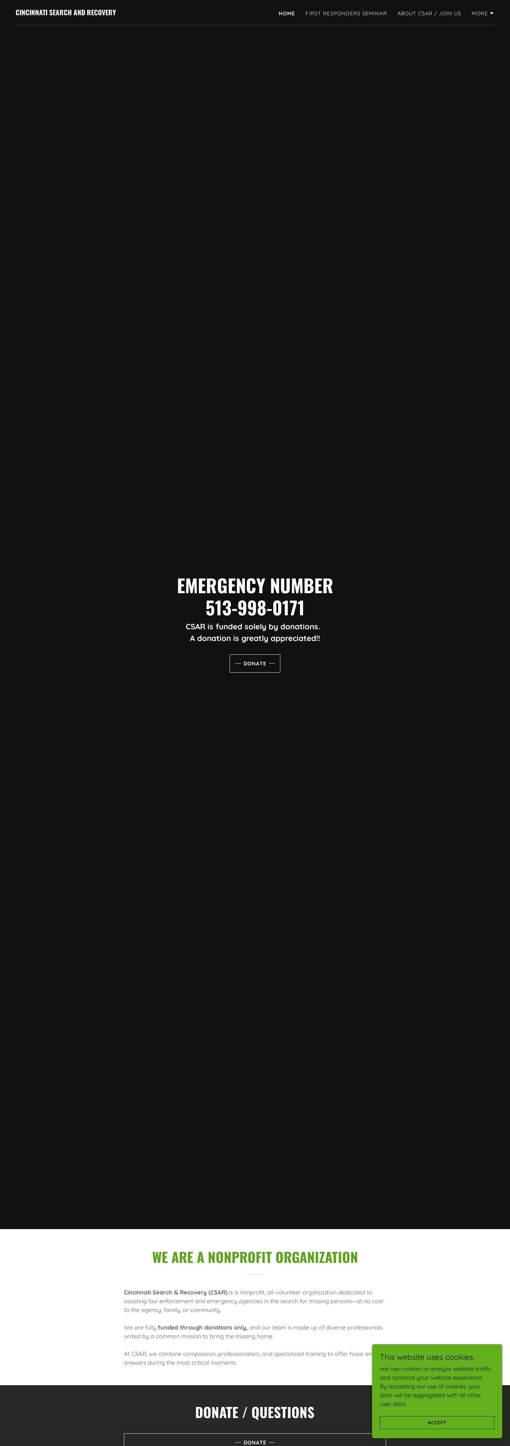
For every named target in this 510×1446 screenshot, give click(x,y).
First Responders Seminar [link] (346, 13)
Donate (255, 663)
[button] (483, 13)
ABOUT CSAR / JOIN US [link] (429, 13)
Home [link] (287, 13)
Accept (437, 1423)
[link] (66, 13)
